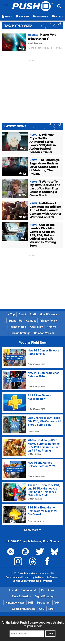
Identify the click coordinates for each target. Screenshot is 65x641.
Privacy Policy (48, 320)
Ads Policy (36, 327)
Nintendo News (15, 602)
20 (22, 195)
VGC (57, 602)
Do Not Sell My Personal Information (32, 580)
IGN (30, 602)
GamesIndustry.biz (23, 608)
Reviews (59, 47)
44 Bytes (39, 577)
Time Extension (21, 596)
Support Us (15, 320)
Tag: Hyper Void (18, 25)
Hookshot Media (29, 573)
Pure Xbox (47, 590)
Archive (51, 327)
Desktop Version (44, 333)
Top (11, 314)
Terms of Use (17, 327)
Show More (32, 530)
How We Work (48, 314)
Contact (31, 320)
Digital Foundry (44, 596)
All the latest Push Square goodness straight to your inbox (33, 624)
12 (22, 173)
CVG (42, 608)
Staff (33, 314)
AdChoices (52, 577)
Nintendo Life (29, 590)
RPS (51, 608)
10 (22, 217)
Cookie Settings (20, 333)
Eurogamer (44, 602)
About (22, 314)
